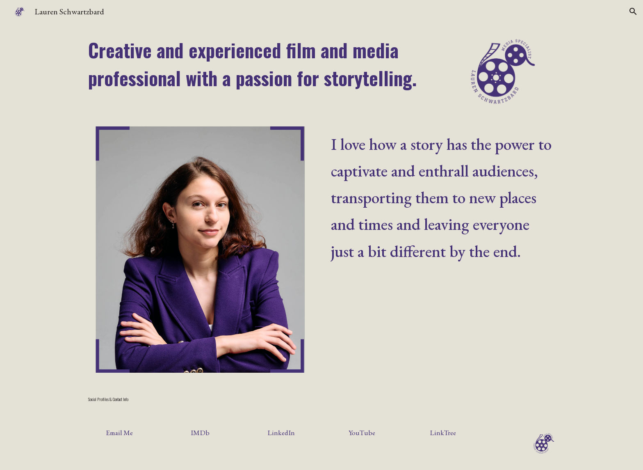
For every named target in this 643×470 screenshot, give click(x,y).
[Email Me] (119, 432)
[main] (261, 64)
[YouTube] (362, 432)
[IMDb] (200, 432)
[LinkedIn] (280, 432)
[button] (633, 11)
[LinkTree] (442, 432)
